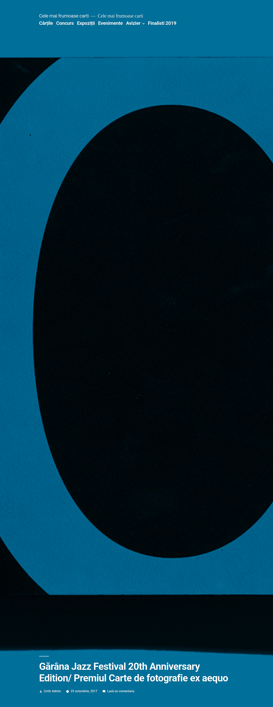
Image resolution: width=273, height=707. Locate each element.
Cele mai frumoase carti (64, 16)
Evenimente (110, 23)
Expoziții (86, 23)
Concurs (65, 23)
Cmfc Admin (52, 691)
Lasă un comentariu (120, 691)
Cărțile (46, 23)
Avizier (133, 23)
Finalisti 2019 (162, 23)
